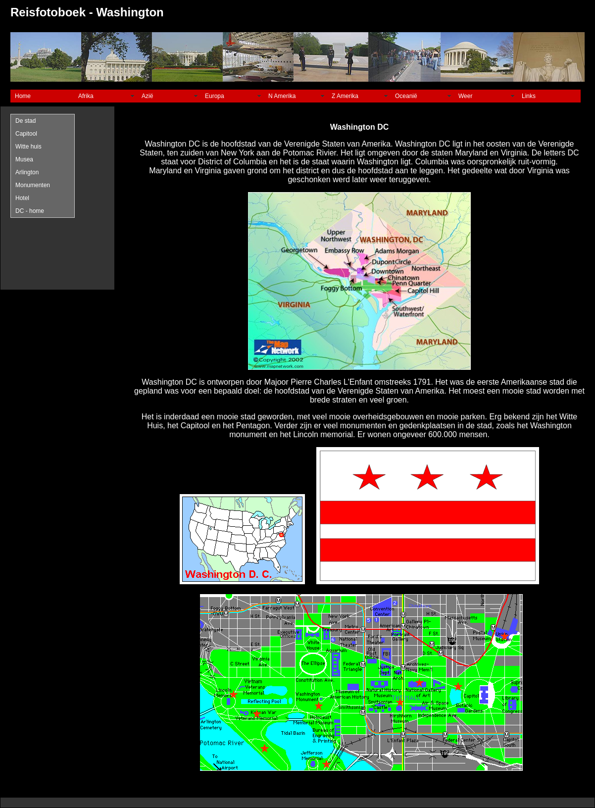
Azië (147, 96)
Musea (24, 159)
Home (23, 96)
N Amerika (282, 96)
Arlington (27, 172)
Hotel (22, 198)
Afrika (86, 96)
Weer (465, 96)
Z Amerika (345, 96)
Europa (214, 96)
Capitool (26, 133)
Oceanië (406, 96)
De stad (25, 120)
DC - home (29, 210)
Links (529, 96)
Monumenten (32, 185)
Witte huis (28, 146)
